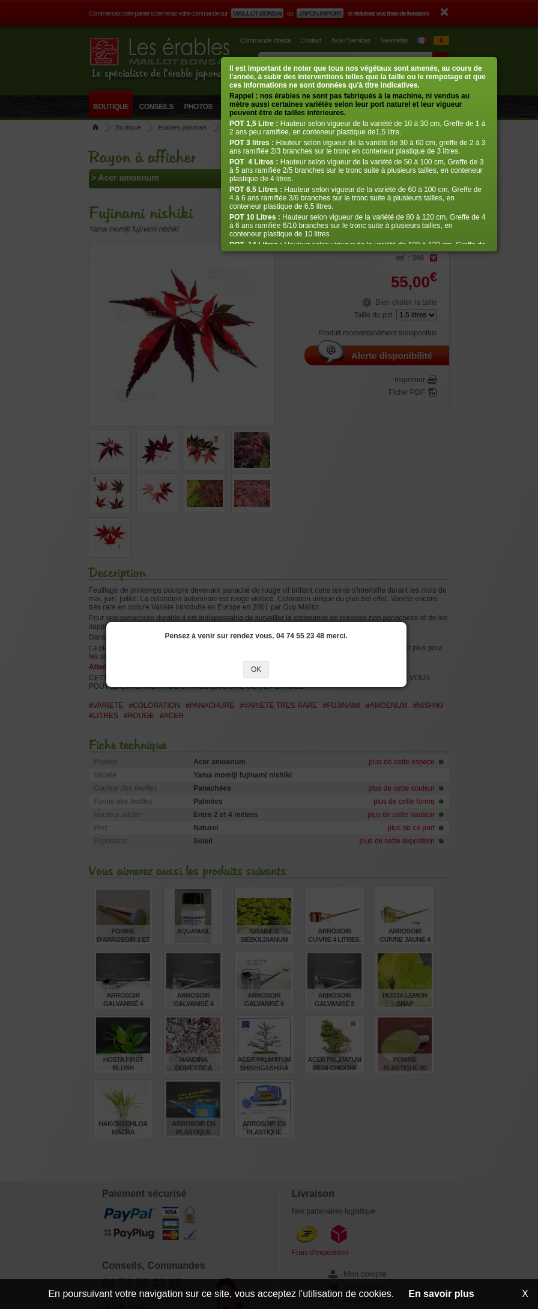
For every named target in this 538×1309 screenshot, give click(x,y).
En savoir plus (441, 1294)
